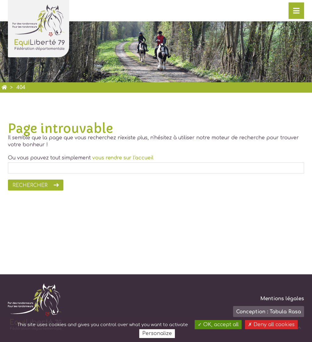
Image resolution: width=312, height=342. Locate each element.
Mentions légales (282, 298)
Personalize (157, 333)
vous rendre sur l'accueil (123, 158)
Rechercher (30, 185)
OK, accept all (218, 324)
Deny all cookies (271, 324)
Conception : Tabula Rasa (268, 312)
